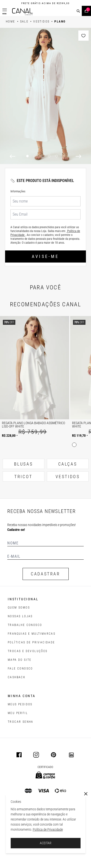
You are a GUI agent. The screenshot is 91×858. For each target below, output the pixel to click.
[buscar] (78, 11)
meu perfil (18, 713)
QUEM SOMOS (19, 607)
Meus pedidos (20, 704)
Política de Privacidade (48, 829)
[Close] (86, 793)
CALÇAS (67, 464)
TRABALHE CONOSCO (25, 625)
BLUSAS (23, 464)
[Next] (78, 156)
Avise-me (45, 256)
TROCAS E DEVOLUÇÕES (28, 651)
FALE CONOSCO (20, 668)
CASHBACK (16, 677)
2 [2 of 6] (34, 156)
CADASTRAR (45, 573)
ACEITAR (45, 843)
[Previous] (12, 156)
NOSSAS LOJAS (20, 616)
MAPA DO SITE (20, 660)
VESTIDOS (68, 476)
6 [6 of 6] (64, 156)
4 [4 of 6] (49, 156)
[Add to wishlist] (83, 35)
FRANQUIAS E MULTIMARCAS (31, 633)
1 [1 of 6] (27, 156)
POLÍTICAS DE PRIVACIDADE (31, 642)
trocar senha (20, 721)
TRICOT (23, 476)
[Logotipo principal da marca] (22, 11)
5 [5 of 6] (56, 156)
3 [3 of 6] (42, 156)
